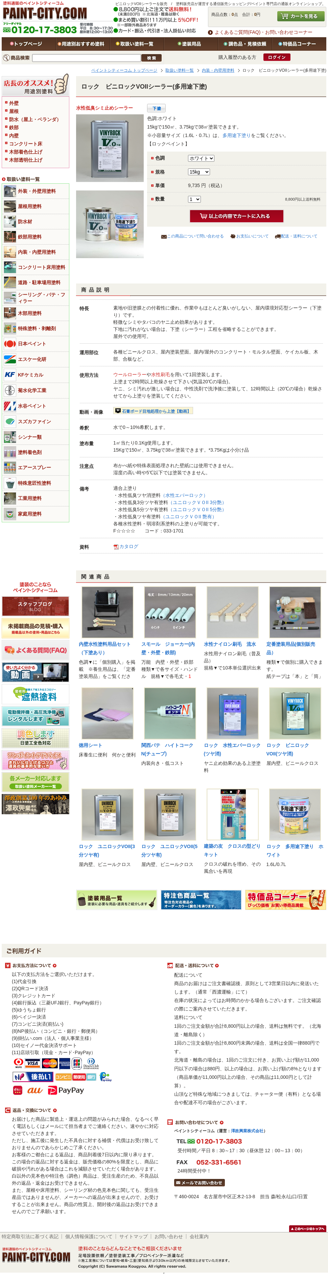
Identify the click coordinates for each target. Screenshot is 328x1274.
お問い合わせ (169, 1236)
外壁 (14, 103)
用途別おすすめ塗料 (83, 44)
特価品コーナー (299, 44)
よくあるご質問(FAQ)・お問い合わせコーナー (263, 32)
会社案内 (199, 1236)
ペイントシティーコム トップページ (124, 70)
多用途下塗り (236, 135)
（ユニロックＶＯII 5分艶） (197, 509)
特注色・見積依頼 (245, 44)
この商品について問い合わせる (195, 236)
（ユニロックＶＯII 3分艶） (197, 502)
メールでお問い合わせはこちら (199, 1182)
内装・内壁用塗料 (218, 70)
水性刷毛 (160, 374)
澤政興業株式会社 (247, 1131)
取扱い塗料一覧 (137, 44)
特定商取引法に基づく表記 (30, 1236)
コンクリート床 (25, 143)
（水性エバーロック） (184, 495)
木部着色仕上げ (25, 152)
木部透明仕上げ (25, 160)
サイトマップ (133, 1236)
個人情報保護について (89, 1236)
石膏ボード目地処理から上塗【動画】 (156, 411)
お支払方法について (83, 966)
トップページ (29, 44)
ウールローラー (129, 374)
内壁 (14, 135)
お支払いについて (252, 236)
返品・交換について (83, 1111)
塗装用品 (191, 44)
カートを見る (301, 16)
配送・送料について (299, 236)
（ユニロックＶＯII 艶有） (189, 516)
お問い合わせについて (245, 1122)
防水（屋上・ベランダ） (35, 119)
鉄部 (14, 127)
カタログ (128, 546)
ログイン (276, 57)
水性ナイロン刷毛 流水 (230, 644)
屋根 (14, 111)
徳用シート (90, 745)
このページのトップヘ (307, 1228)
